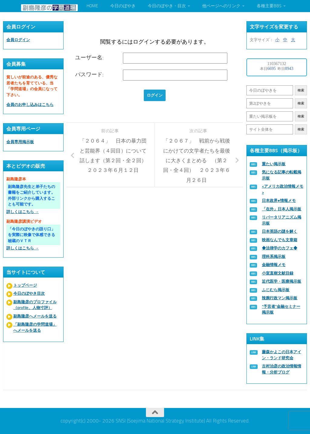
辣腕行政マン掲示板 (279, 298)
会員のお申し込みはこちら (30, 104)
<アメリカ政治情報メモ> (282, 189)
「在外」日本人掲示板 (281, 209)
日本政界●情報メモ (279, 200)
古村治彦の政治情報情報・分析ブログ (281, 369)
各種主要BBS (269, 5)
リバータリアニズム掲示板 (281, 220)
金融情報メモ (273, 264)
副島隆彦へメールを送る (35, 316)
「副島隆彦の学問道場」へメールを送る (35, 327)
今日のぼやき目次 (29, 293)
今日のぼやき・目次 (167, 5)
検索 (301, 90)
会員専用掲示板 (20, 142)
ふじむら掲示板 (275, 290)
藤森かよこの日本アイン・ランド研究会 (281, 355)
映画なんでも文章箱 (279, 240)
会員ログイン (18, 40)
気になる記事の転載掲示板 (281, 175)
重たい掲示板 (273, 164)
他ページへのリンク (221, 5)
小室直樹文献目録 (277, 273)
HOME (92, 5)
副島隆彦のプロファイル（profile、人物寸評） (35, 305)
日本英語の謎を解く (279, 231)
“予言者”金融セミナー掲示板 (281, 309)
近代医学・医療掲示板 (281, 281)
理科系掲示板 (273, 256)
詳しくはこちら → (22, 211)
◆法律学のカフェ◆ (279, 248)
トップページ (25, 285)
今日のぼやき (123, 5)
